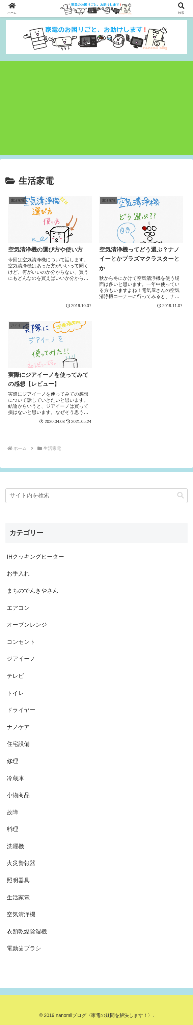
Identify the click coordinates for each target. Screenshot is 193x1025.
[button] (180, 495)
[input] (96, 495)
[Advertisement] (96, 108)
